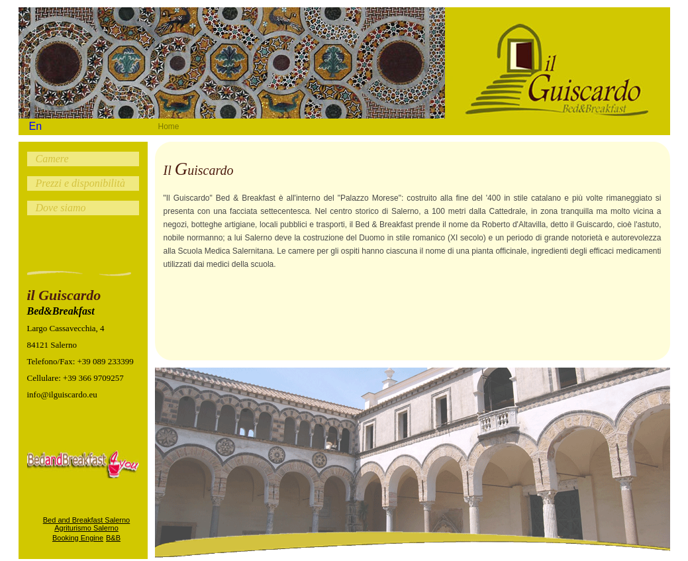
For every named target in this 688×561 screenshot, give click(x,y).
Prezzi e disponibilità (80, 183)
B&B (113, 538)
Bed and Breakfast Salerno (86, 520)
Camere (52, 158)
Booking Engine (77, 538)
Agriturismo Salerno (86, 528)
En (35, 126)
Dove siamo (61, 207)
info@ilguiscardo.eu (62, 394)
